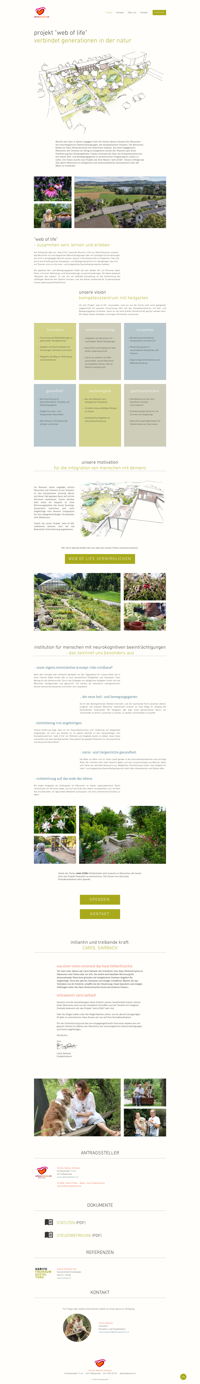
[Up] (183, 1377)
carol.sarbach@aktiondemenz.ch (114, 1332)
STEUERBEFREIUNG (79, 1235)
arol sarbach (86, 996)
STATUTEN (71, 1223)
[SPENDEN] (159, 12)
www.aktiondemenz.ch (67, 1177)
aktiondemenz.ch (128, 1373)
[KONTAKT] (100, 914)
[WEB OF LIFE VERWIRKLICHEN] (100, 559)
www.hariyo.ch (64, 1278)
